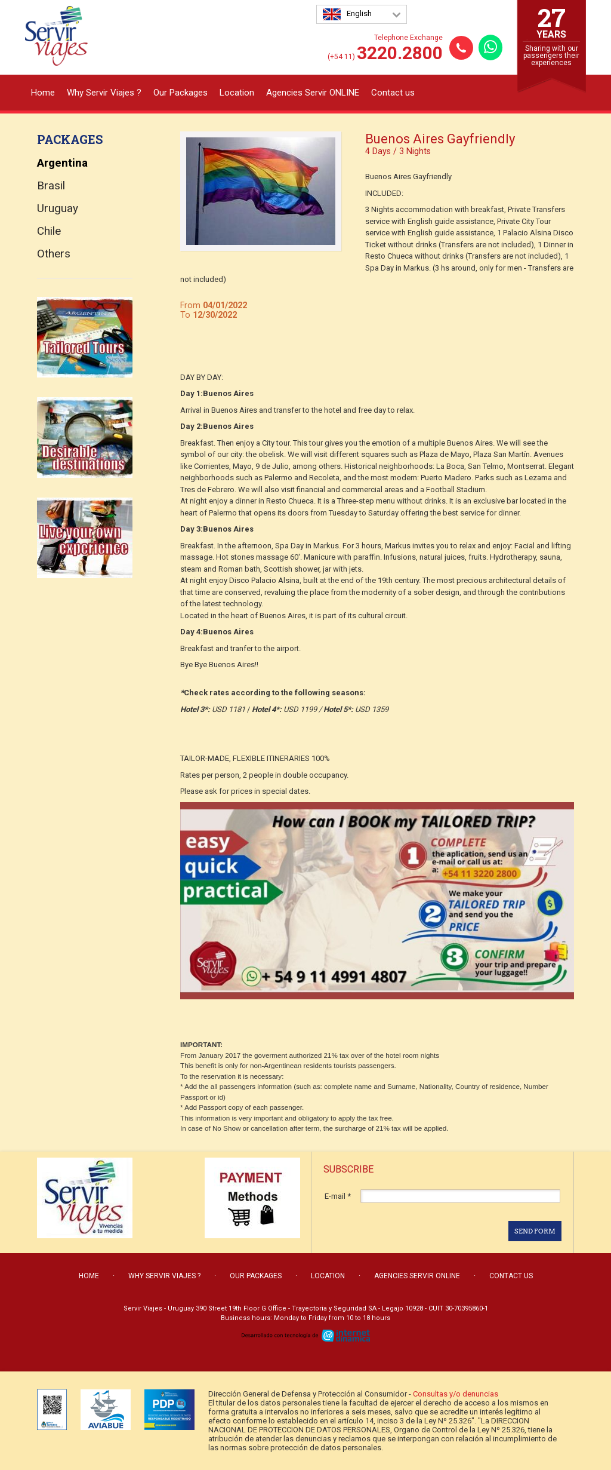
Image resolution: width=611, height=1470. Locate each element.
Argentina (62, 163)
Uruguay (57, 208)
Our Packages (180, 92)
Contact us (393, 92)
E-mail (338, 1196)
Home (43, 92)
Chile (49, 231)
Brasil (51, 185)
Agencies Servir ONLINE (312, 92)
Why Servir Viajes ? (104, 92)
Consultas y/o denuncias (455, 1393)
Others (53, 253)
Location (237, 92)
